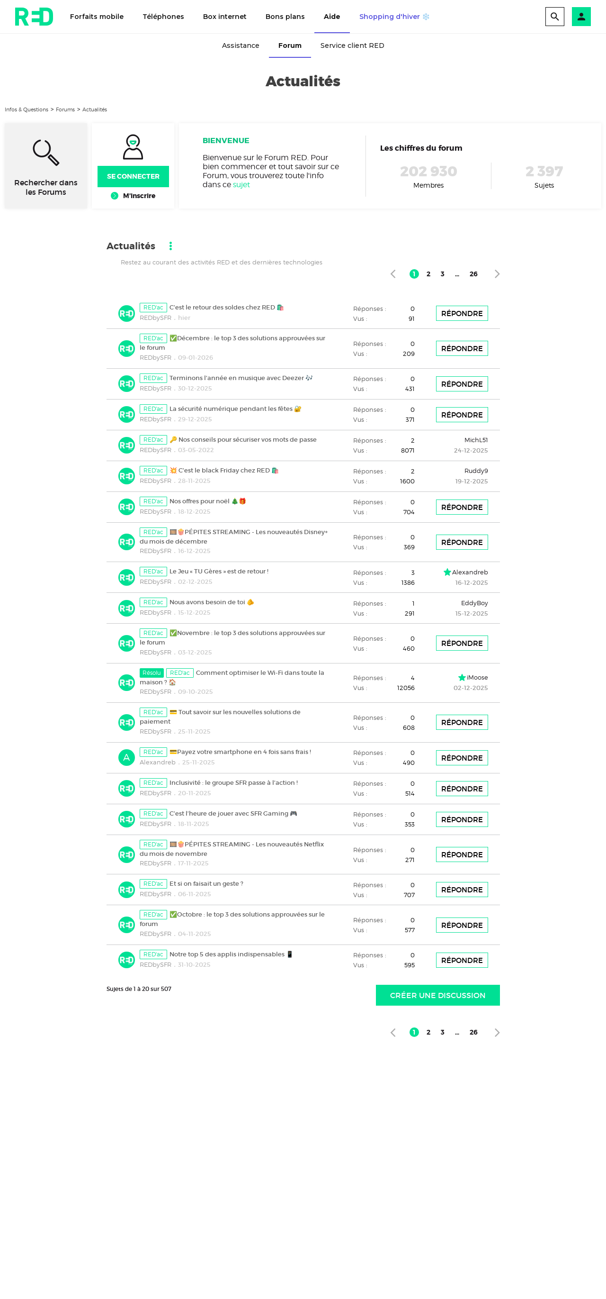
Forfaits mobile (97, 16)
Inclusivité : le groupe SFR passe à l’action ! (233, 783)
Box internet (225, 16)
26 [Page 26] (474, 274)
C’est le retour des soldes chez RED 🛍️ (226, 307)
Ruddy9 (476, 470)
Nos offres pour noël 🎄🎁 (207, 501)
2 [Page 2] (428, 274)
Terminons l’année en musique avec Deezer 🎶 (241, 378)
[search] (554, 16)
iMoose (477, 677)
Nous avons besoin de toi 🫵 (211, 602)
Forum (290, 45)
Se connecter (133, 176)
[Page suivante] (497, 274)
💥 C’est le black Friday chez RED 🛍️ (224, 470)
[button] (581, 16)
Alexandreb (470, 572)
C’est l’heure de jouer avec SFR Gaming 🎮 (233, 813)
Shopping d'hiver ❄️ (394, 16)
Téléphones (163, 16)
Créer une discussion (438, 995)
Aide (332, 16)
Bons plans (285, 16)
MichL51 (476, 440)
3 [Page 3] (443, 274)
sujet (241, 184)
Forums (65, 109)
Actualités (94, 109)
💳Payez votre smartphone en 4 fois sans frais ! (240, 752)
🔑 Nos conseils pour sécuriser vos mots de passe (243, 440)
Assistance (240, 45)
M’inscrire (139, 196)
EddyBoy (474, 603)
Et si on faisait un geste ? (206, 884)
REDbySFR (155, 317)
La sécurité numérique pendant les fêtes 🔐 (235, 409)
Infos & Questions (26, 109)
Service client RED (352, 45)
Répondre (462, 313)
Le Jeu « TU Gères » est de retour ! (218, 571)
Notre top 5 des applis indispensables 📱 (231, 954)
